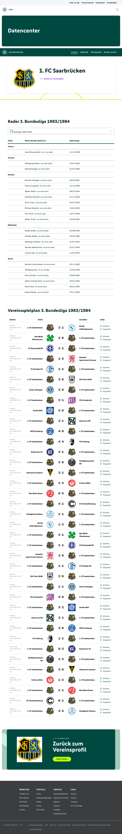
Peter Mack (29, 287)
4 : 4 (61, 441)
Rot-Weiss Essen (36, 493)
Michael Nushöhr (32, 208)
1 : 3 (61, 358)
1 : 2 (61, 483)
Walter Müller (30, 191)
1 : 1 (61, 348)
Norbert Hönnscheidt (34, 264)
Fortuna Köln (85, 483)
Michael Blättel (31, 236)
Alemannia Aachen (34, 473)
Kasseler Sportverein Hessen (87, 358)
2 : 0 (61, 379)
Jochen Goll (30, 253)
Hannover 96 (85, 421)
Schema (104, 326)
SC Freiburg (84, 442)
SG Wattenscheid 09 (86, 462)
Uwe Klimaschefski (33, 152)
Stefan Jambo (30, 231)
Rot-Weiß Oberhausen (37, 338)
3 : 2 (61, 607)
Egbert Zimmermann (33, 281)
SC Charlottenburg (87, 504)
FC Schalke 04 (37, 369)
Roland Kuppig (31, 169)
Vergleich (105, 329)
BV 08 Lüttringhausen (86, 327)
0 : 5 (61, 493)
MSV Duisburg (36, 431)
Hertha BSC (38, 411)
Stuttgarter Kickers (34, 514)
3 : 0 (61, 338)
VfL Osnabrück (85, 400)
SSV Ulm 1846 (85, 379)
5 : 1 (61, 452)
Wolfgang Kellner (32, 163)
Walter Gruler (30, 219)
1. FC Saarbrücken (35, 328)
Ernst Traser (30, 202)
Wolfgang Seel (31, 270)
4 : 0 (61, 431)
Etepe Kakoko (31, 292)
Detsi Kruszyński (32, 186)
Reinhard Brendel (32, 197)
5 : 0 (61, 462)
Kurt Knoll (29, 214)
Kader (11, 130)
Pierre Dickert (30, 275)
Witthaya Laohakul (32, 242)
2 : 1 (61, 327)
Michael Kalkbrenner (33, 247)
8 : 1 (61, 700)
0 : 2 (61, 649)
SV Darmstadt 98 (35, 348)
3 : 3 (61, 711)
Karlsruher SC (37, 452)
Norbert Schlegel (32, 180)
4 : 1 (61, 503)
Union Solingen (36, 390)
